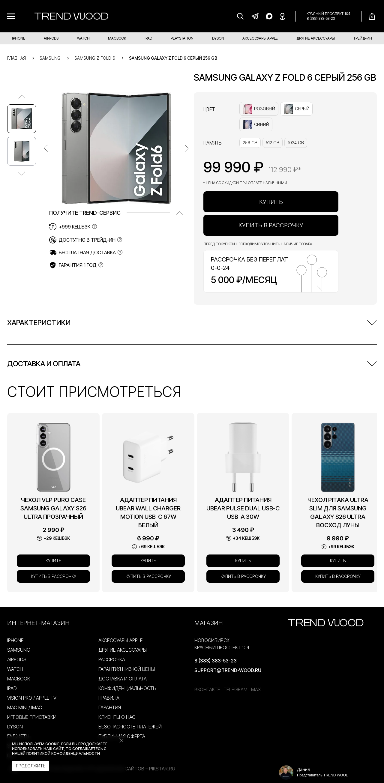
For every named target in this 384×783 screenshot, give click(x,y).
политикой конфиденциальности (63, 753)
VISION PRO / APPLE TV (31, 698)
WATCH (83, 38)
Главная (16, 58)
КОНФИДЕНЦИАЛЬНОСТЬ (127, 688)
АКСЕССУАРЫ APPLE (260, 38)
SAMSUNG (18, 650)
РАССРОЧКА (111, 659)
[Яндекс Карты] (282, 16)
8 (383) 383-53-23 (321, 18)
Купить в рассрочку (270, 225)
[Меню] (11, 16)
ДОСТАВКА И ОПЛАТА (122, 679)
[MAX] (269, 16)
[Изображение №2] (21, 151)
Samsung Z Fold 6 (94, 58)
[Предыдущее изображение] (21, 96)
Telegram (236, 689)
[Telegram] (255, 16)
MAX (256, 689)
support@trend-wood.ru (227, 670)
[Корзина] (372, 16)
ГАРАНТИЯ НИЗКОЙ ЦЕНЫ (126, 669)
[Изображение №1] (21, 118)
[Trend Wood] (71, 16)
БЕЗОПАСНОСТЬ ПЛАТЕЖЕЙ (130, 727)
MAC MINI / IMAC (24, 707)
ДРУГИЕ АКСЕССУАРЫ (315, 38)
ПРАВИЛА (108, 698)
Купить (271, 201)
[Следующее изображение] (21, 173)
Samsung (50, 58)
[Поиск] (240, 16)
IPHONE (18, 38)
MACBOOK (117, 38)
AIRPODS (51, 38)
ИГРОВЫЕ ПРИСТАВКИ (31, 717)
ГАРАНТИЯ (109, 707)
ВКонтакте (207, 689)
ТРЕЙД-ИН (362, 38)
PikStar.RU (162, 769)
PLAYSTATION (182, 38)
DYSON (218, 38)
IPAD (148, 38)
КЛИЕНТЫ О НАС (116, 717)
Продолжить (30, 765)
